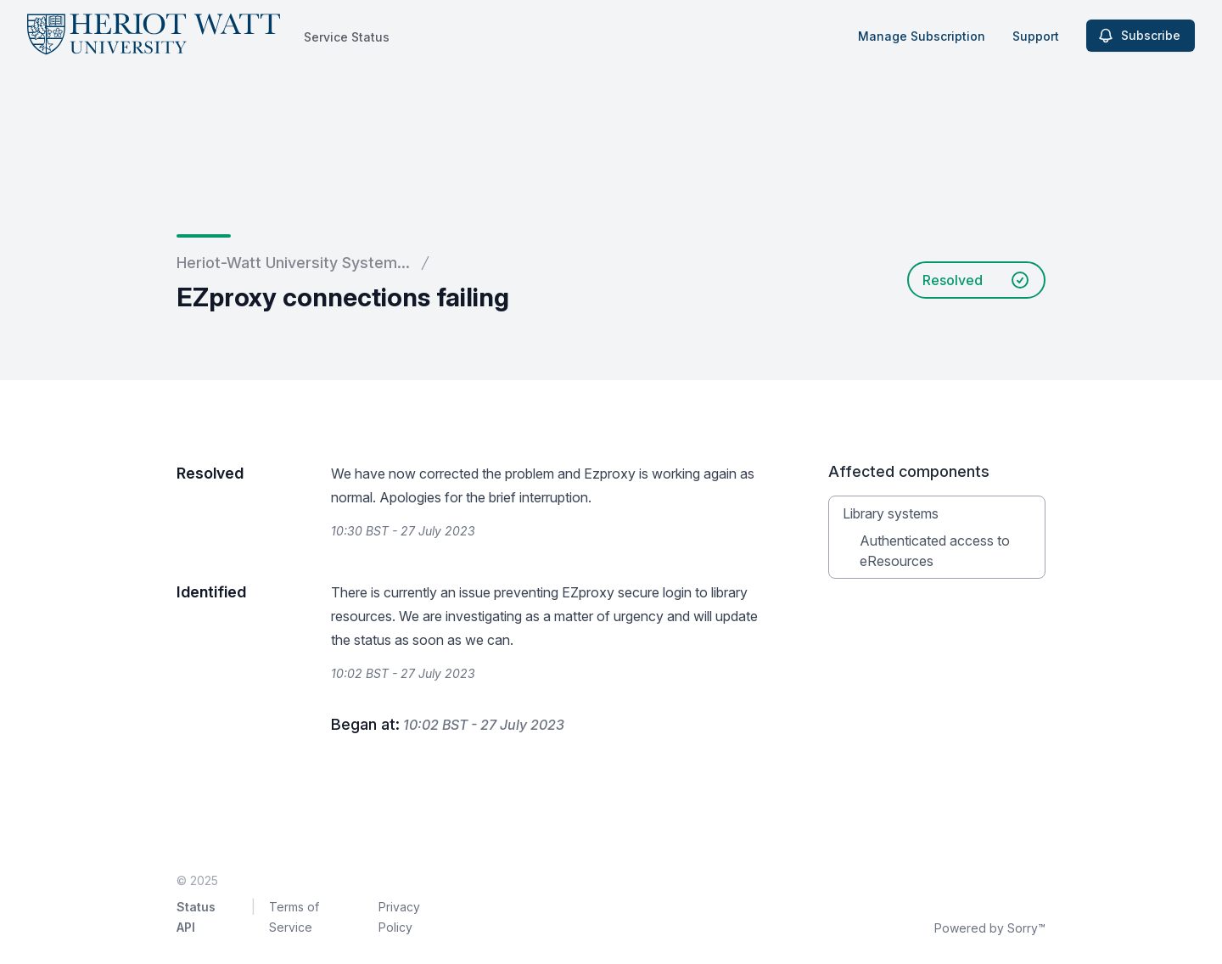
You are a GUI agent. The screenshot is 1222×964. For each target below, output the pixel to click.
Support (1035, 36)
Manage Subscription (921, 36)
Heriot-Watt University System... (293, 263)
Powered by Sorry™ (989, 928)
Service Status (347, 37)
